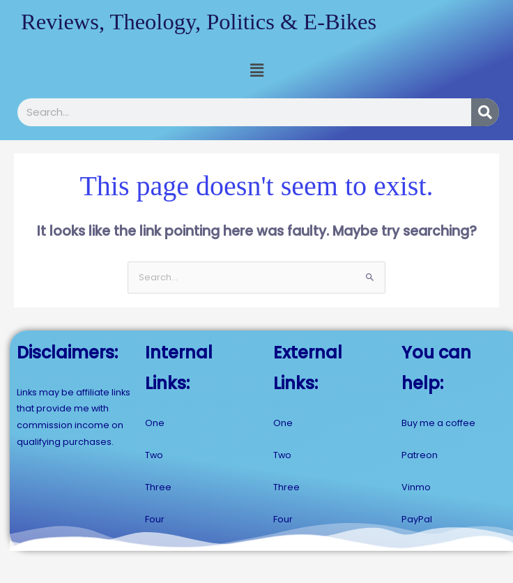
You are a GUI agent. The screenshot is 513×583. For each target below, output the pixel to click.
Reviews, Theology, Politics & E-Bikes (196, 20)
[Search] (485, 112)
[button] (256, 70)
